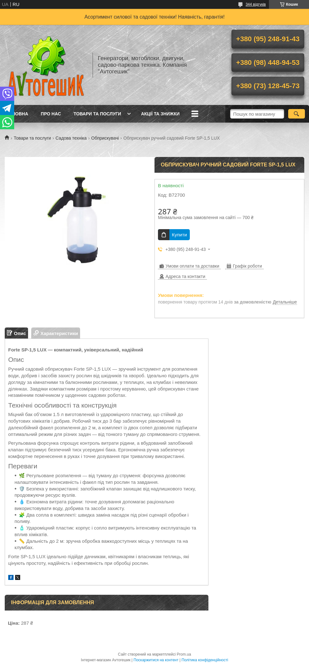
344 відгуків (256, 4)
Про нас (51, 113)
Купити (179, 234)
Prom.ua (184, 654)
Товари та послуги (97, 113)
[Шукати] (296, 114)
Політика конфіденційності (205, 660)
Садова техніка (71, 138)
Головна (17, 113)
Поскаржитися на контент (156, 660)
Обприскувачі (105, 138)
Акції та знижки (160, 113)
